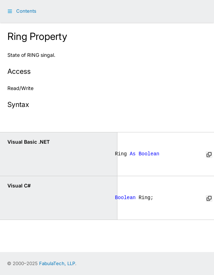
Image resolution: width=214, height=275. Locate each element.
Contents (26, 11)
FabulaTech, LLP (57, 263)
